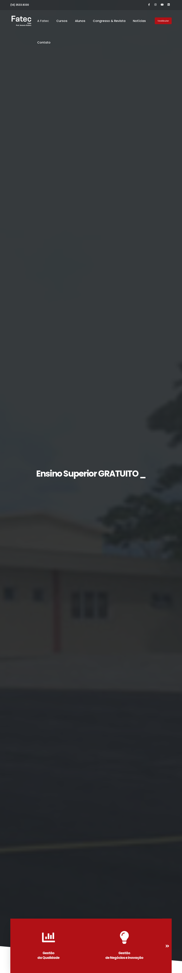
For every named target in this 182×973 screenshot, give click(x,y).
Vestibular (163, 20)
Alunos (80, 21)
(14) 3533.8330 (19, 5)
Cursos (61, 21)
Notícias (139, 21)
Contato (43, 42)
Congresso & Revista (109, 21)
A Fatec (43, 21)
